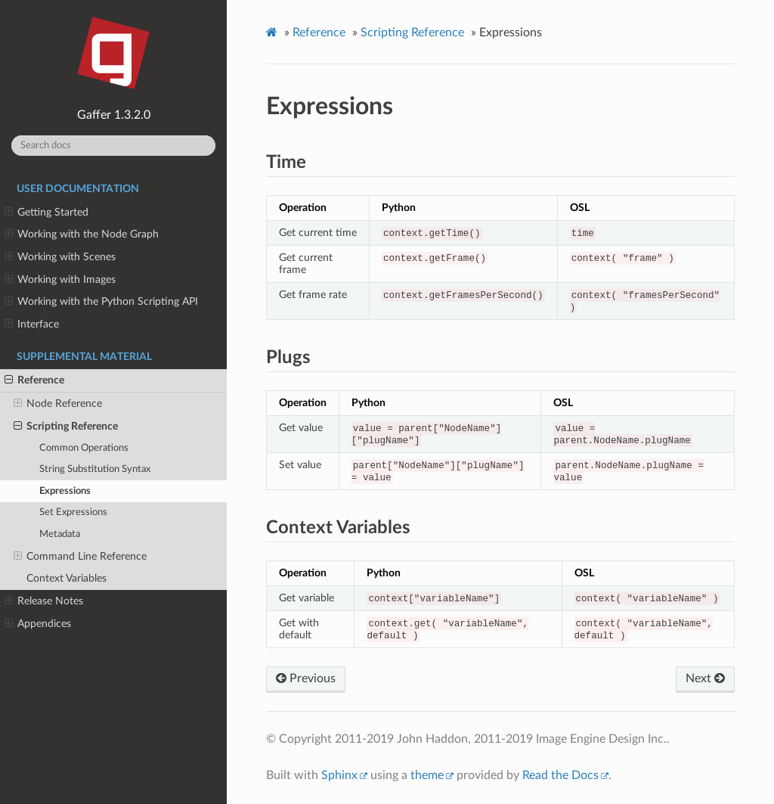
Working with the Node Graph (82, 234)
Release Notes (44, 601)
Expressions (65, 491)
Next (705, 678)
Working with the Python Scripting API (101, 302)
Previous (306, 678)
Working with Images (60, 280)
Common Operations (83, 448)
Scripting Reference (66, 426)
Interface (32, 324)
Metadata (59, 534)
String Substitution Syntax (94, 469)
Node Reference (58, 404)
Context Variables (66, 578)
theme (427, 775)
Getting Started (46, 212)
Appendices (38, 624)
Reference (34, 380)
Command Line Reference (80, 556)
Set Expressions (73, 512)
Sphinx (339, 775)
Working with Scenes (60, 257)
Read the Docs (560, 775)
